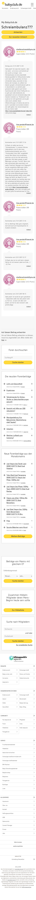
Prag (8, 521)
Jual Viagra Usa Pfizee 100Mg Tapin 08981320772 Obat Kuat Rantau (18, 489)
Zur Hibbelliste (18, 610)
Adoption (10, 429)
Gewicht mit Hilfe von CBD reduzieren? (16, 410)
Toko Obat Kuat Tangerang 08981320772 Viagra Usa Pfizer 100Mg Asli (16, 477)
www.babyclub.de (19, 869)
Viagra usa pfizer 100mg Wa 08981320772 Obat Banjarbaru (17, 500)
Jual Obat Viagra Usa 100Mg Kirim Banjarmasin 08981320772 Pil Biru (17, 512)
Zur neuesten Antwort (18, 37)
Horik (25, 530)
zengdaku (23, 471)
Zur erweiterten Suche (24, 645)
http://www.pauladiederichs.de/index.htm (18, 111)
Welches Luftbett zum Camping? (15, 437)
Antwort (28, 114)
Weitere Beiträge (18, 536)
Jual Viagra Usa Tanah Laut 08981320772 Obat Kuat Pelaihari (16, 466)
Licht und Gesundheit (14, 384)
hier (2, 340)
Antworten (18, 32)
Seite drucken (18, 842)
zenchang (26, 425)
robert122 (26, 431)
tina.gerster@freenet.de (25, 124)
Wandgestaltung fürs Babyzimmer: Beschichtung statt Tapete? (16, 420)
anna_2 (25, 404)
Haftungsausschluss (26, 887)
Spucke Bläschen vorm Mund (17, 527)
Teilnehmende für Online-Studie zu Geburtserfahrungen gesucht (18, 399)
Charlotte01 (26, 523)
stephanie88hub (27, 440)
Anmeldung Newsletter (18, 859)
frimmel (23, 386)
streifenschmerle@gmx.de (25, 49)
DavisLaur (26, 413)
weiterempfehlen (18, 846)
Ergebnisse (11, 390)
